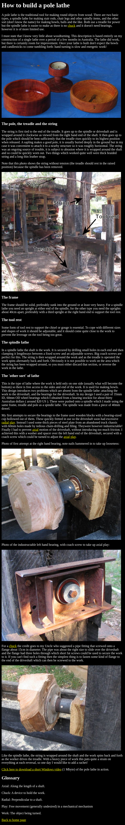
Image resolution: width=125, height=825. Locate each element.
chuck (71, 25)
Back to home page (14, 820)
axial (35, 429)
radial (5, 422)
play (12, 422)
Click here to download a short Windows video (32, 769)
